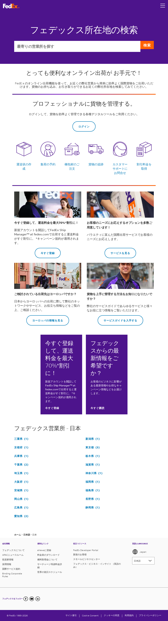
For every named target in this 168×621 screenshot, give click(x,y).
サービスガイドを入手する (117, 319)
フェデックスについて (13, 550)
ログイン (84, 127)
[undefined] (37, 599)
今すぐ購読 (98, 408)
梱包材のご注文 (72, 167)
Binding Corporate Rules (12, 575)
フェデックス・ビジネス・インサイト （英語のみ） (97, 565)
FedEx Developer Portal (85, 550)
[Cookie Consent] (90, 615)
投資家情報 (7, 559)
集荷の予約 (48, 165)
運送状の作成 (23, 167)
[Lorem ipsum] (143, 560)
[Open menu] (163, 6)
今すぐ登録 (45, 251)
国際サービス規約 (11, 568)
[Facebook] (26, 599)
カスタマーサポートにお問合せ (120, 169)
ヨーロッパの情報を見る (44, 319)
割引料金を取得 (144, 167)
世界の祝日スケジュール (49, 572)
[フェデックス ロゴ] (11, 6)
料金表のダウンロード (48, 554)
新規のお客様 (80, 554)
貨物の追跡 (95, 165)
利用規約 (129, 615)
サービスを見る (117, 251)
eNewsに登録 (44, 550)
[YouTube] (31, 599)
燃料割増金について (47, 559)
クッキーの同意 (111, 615)
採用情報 (6, 564)
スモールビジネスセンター (86, 559)
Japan (139, 552)
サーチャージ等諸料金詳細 (49, 566)
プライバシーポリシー (150, 615)
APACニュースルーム (13, 554)
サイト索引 (71, 615)
